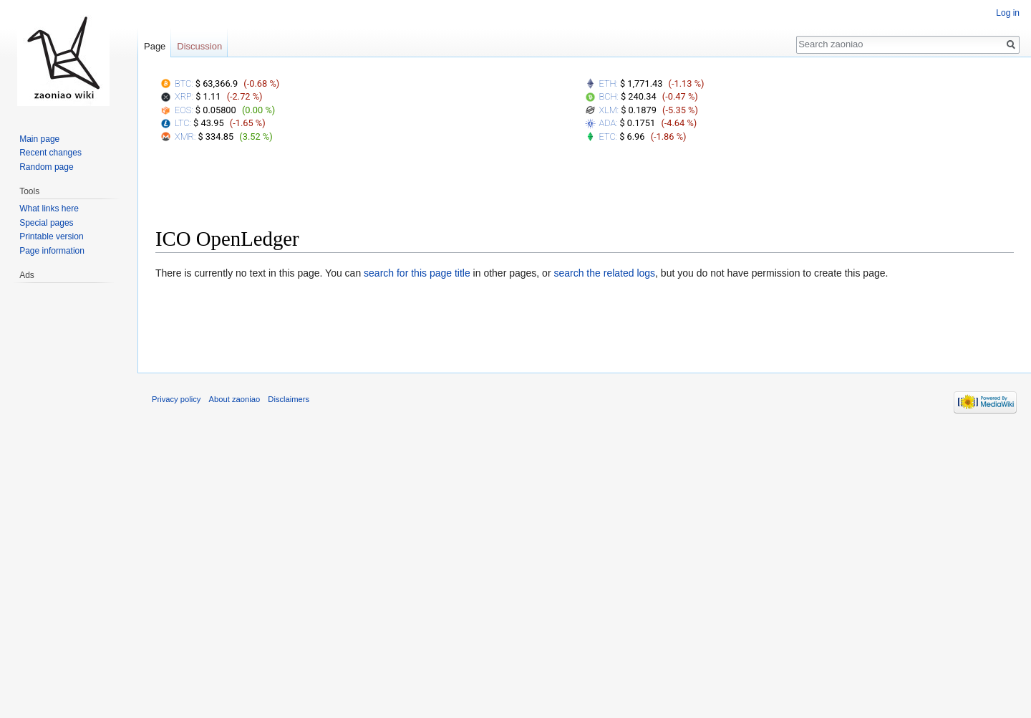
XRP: (184, 96)
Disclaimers (288, 399)
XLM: (609, 110)
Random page (46, 167)
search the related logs (604, 273)
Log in (1008, 13)
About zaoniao (235, 399)
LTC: (183, 123)
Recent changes (50, 153)
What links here (49, 209)
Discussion (199, 46)
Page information (51, 251)
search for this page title (417, 273)
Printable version (51, 236)
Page (154, 46)
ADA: (608, 123)
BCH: (609, 96)
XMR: (185, 136)
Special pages (46, 223)
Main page (39, 139)
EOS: (184, 110)
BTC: (184, 83)
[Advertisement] (585, 188)
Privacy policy (176, 399)
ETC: (608, 136)
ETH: (608, 83)
